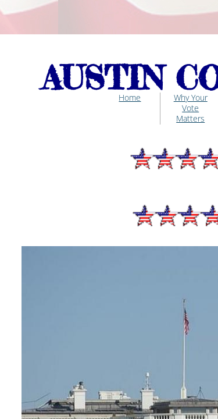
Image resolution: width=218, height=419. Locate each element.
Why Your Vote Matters (191, 108)
